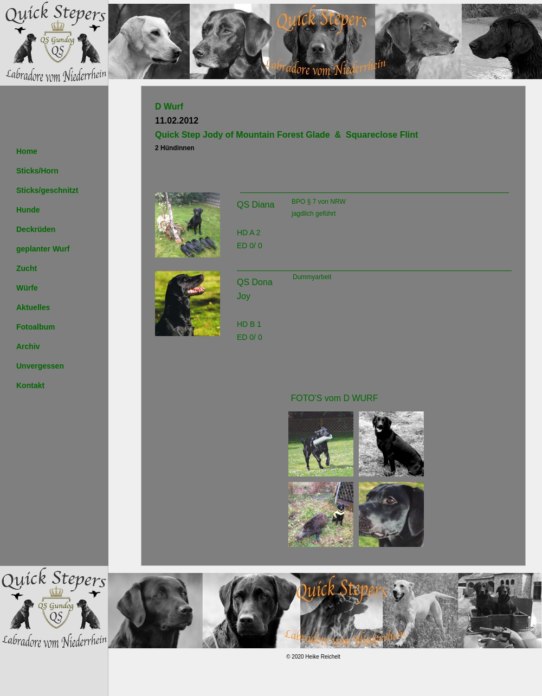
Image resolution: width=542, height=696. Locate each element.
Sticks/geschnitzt (47, 190)
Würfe (27, 287)
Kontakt (30, 385)
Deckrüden (35, 229)
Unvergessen (40, 366)
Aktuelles (33, 307)
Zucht (26, 268)
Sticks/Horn (37, 170)
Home (26, 151)
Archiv (28, 346)
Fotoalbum (35, 327)
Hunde (28, 209)
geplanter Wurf (43, 248)
